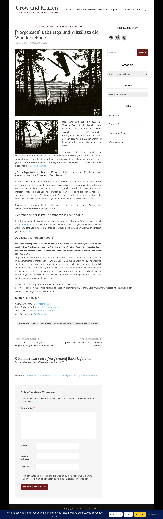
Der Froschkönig (42, 303)
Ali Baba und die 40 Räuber (41, 310)
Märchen (46, 323)
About (69, 9)
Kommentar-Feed (117, 133)
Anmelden (114, 115)
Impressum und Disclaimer (124, 9)
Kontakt (103, 9)
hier (46, 205)
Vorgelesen (75, 26)
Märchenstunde (62, 323)
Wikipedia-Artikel (38, 165)
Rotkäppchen (40, 314)
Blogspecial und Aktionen (51, 26)
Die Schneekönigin (50, 307)
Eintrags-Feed (115, 124)
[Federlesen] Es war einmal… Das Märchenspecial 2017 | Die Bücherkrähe (61, 375)
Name (25, 445)
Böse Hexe (24, 323)
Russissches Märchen (86, 323)
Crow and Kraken (37, 7)
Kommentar (28, 408)
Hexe (35, 323)
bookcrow (23, 43)
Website (25, 466)
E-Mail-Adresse (26, 458)
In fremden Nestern (85, 9)
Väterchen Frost (27, 224)
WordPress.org (116, 142)
